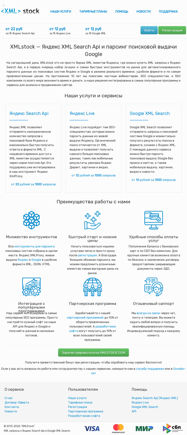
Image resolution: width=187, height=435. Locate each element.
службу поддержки (150, 369)
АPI (134, 411)
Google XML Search (150, 113)
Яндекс (23, 260)
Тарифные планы (93, 11)
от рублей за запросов (33, 184)
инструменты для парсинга (34, 246)
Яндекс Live (82, 113)
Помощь (121, 11)
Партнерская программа (85, 411)
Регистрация (172, 30)
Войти (149, 30)
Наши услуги (60, 11)
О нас (9, 398)
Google (36, 260)
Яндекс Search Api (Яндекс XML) (155, 398)
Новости (143, 11)
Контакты (12, 407)
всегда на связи (148, 313)
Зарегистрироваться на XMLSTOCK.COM (93, 352)
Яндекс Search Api (29, 113)
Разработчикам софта (84, 416)
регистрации (87, 255)
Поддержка (168, 11)
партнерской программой (85, 317)
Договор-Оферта (17, 402)
